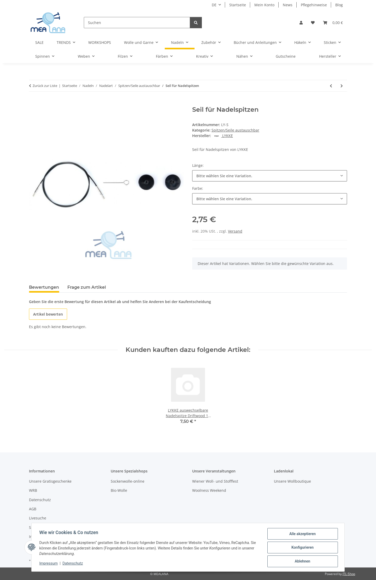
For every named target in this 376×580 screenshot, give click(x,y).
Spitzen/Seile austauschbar (235, 130)
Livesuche (37, 518)
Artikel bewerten (48, 314)
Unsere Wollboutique (292, 481)
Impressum (49, 564)
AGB (32, 508)
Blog (339, 4)
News (287, 4)
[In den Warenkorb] (33, 103)
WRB (33, 490)
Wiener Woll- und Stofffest (215, 481)
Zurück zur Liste (45, 85)
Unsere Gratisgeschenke (50, 481)
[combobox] (269, 175)
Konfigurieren (302, 548)
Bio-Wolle (119, 490)
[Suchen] (137, 22)
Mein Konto (264, 4)
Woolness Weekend (209, 490)
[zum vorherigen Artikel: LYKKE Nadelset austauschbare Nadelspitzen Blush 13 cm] (331, 85)
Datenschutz (73, 564)
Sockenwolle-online (127, 481)
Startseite (237, 4)
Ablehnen (301, 561)
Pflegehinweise (314, 4)
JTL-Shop (349, 574)
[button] (301, 23)
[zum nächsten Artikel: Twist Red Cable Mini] (341, 85)
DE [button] (214, 4)
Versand (235, 231)
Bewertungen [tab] (44, 287)
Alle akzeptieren (302, 534)
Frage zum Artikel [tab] (86, 287)
